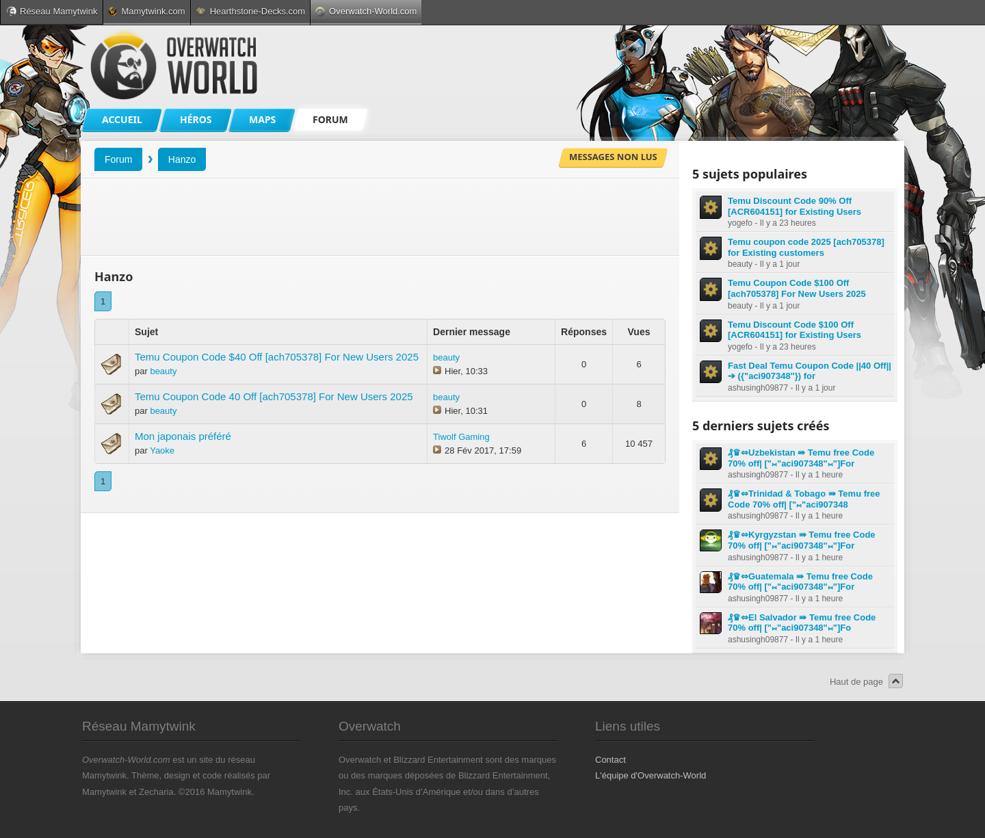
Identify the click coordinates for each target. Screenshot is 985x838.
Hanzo (182, 159)
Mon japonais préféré (183, 436)
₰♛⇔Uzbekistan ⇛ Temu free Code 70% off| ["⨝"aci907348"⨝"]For (801, 458)
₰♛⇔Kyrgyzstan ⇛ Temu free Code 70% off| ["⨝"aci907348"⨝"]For (802, 540)
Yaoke (162, 450)
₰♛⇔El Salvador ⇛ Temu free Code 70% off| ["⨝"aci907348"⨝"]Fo (802, 622)
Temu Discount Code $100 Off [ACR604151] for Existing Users (794, 330)
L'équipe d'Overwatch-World (650, 775)
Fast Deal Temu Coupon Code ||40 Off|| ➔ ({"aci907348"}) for (809, 371)
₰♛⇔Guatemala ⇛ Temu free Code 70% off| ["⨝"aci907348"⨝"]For (800, 581)
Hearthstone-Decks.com (250, 11)
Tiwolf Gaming (461, 437)
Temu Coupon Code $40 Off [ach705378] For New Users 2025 (277, 357)
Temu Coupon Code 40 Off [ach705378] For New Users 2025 (274, 396)
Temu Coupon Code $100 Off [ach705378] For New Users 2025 (797, 288)
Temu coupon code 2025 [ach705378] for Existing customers (806, 247)
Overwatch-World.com (366, 11)
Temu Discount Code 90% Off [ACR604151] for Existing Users (794, 206)
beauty (163, 371)
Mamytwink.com (146, 11)
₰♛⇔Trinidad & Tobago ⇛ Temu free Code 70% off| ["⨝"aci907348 (804, 499)
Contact (610, 760)
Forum (118, 159)
